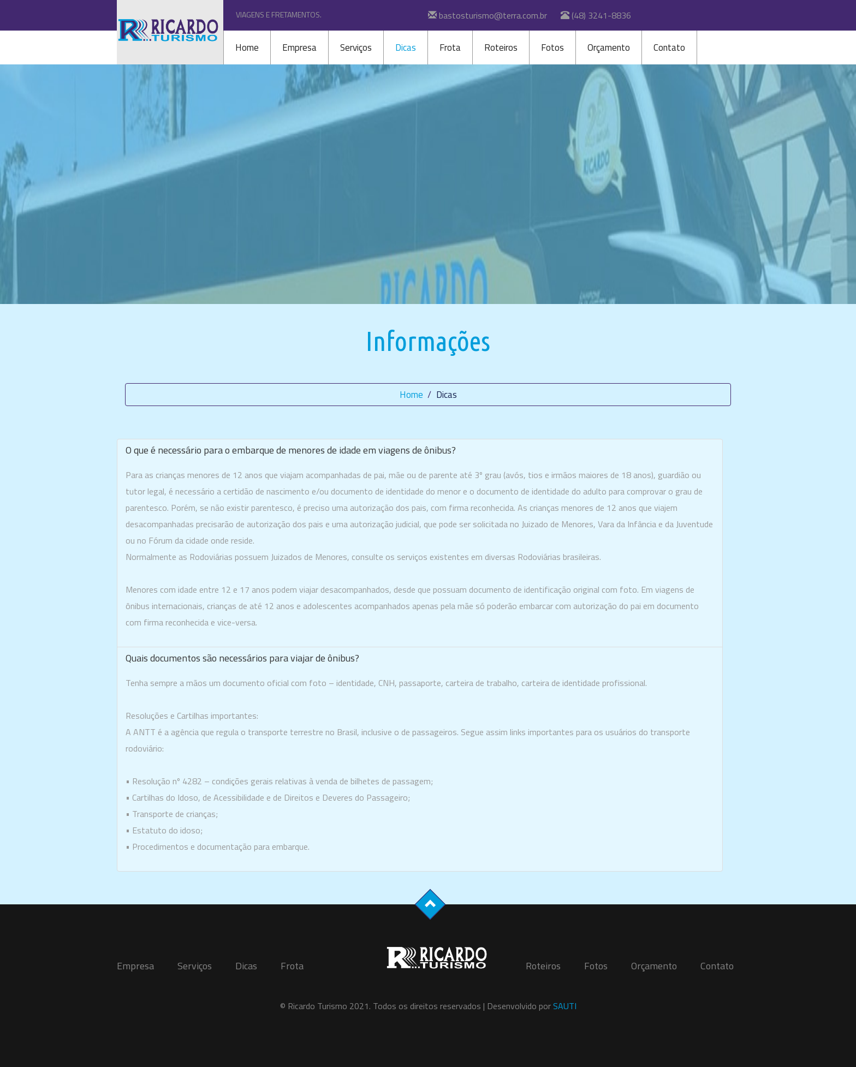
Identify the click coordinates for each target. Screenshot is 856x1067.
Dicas (405, 47)
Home (247, 47)
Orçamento (608, 47)
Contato (669, 47)
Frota (450, 47)
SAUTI (564, 1005)
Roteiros (501, 47)
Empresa (299, 47)
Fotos (552, 47)
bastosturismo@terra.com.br (493, 15)
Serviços (356, 47)
